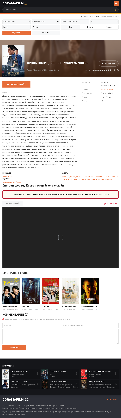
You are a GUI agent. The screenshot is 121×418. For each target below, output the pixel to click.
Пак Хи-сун (88, 177)
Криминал (38, 70)
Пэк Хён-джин (93, 180)
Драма (96, 17)
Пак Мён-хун (109, 177)
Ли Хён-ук (82, 180)
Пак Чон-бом (106, 180)
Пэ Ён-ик (17, 182)
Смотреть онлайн (17, 84)
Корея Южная (107, 89)
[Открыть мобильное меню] (116, 3)
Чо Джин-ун (78, 177)
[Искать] (115, 9)
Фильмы (56, 70)
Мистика (48, 70)
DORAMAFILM (85, 17)
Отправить (14, 347)
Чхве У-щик (67, 177)
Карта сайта (113, 400)
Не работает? (113, 204)
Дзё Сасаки (7, 182)
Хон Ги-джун (71, 180)
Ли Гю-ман (7, 177)
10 (111, 70)
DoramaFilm (14, 3)
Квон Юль (99, 177)
